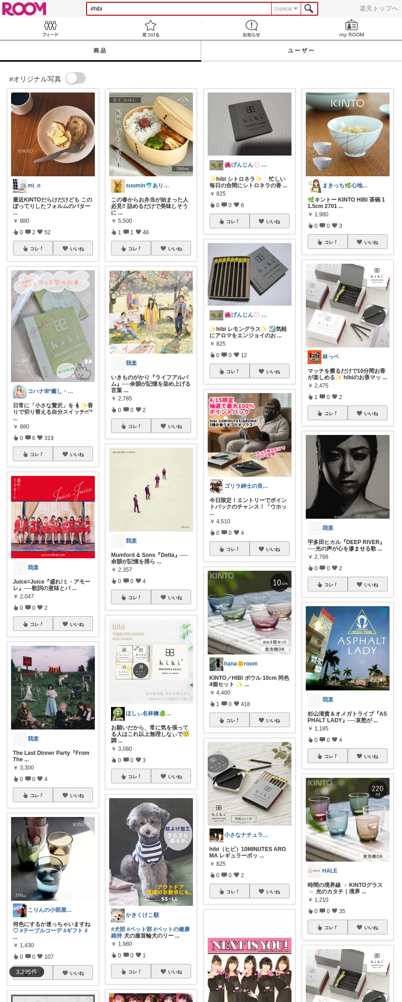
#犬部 (118, 929)
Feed (50, 28)
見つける (150, 28)
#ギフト (73, 930)
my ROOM (352, 28)
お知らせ (251, 28)
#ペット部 (139, 929)
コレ (37, 248)
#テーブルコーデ (41, 930)
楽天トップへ (379, 8)
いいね (77, 248)
